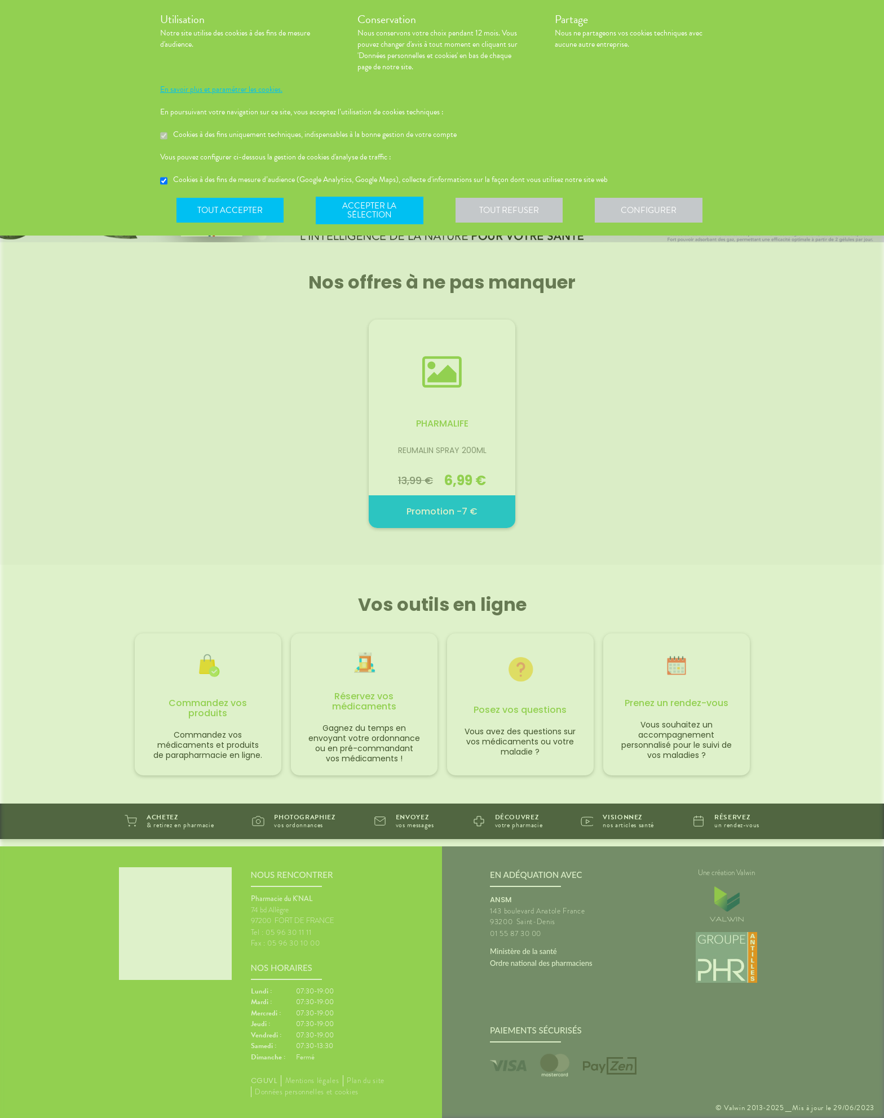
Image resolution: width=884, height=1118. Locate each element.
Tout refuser (513, 211)
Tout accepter (231, 211)
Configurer (653, 211)
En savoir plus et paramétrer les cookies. (221, 89)
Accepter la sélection (372, 211)
